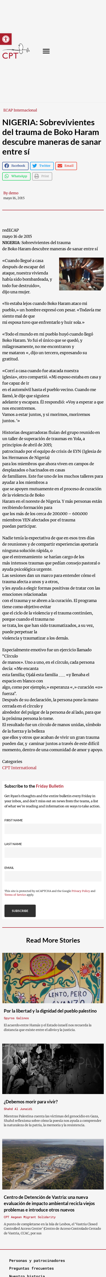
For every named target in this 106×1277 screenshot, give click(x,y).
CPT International (19, 767)
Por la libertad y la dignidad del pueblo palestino (50, 1010)
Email (9, 868)
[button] (6, 39)
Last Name (13, 844)
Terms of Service (15, 894)
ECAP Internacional (20, 110)
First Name (13, 820)
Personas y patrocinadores (37, 1260)
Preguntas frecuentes (31, 1268)
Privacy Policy (81, 891)
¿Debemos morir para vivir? (31, 1101)
